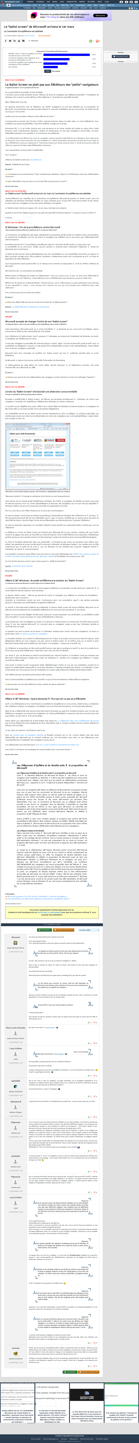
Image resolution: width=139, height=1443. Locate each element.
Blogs (54, 2)
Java (57, 5)
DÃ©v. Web (64, 5)
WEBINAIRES (41, 8)
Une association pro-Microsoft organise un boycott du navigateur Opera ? (38, 900)
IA (39, 5)
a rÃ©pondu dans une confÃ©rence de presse (78, 722)
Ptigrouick (15, 1127)
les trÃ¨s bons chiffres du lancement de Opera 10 (58, 746)
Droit (99, 2)
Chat (62, 2)
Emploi (82, 2)
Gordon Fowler (29, 37)
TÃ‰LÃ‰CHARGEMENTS (62, 8)
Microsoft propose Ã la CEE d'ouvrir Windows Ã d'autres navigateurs (37, 898)
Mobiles (102, 5)
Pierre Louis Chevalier (15, 1032)
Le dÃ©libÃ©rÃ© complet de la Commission (31, 308)
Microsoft (51, 5)
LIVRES (50, 8)
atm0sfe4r (15, 1160)
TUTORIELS (27, 8)
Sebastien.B (15, 1106)
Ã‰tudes (91, 2)
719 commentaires (44, 37)
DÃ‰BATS (84, 8)
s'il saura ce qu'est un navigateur (33, 635)
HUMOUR (103, 8)
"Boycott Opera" (50, 1032)
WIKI (90, 8)
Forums (30, 2)
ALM (44, 5)
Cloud (34, 5)
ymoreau (16, 1353)
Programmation (80, 5)
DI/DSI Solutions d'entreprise (21, 5)
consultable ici (35, 161)
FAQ (48, 2)
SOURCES (75, 8)
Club (106, 2)
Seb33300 (15, 1085)
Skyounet (16, 942)
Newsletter (71, 2)
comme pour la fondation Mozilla (28, 737)
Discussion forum (120, 56)
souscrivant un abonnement (49, 914)
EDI (72, 5)
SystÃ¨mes (110, 5)
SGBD (89, 5)
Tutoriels (40, 2)
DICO (96, 8)
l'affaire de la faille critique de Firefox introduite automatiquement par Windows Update (52, 557)
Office (95, 5)
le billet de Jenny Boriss (22, 568)
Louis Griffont (16, 1053)
